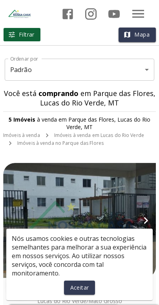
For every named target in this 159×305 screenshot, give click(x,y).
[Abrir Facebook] (68, 14)
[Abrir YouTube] (114, 14)
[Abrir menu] (138, 13)
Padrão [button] (21, 69)
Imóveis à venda (21, 135)
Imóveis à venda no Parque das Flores (60, 143)
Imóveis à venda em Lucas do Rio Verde (99, 135)
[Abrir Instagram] (91, 14)
